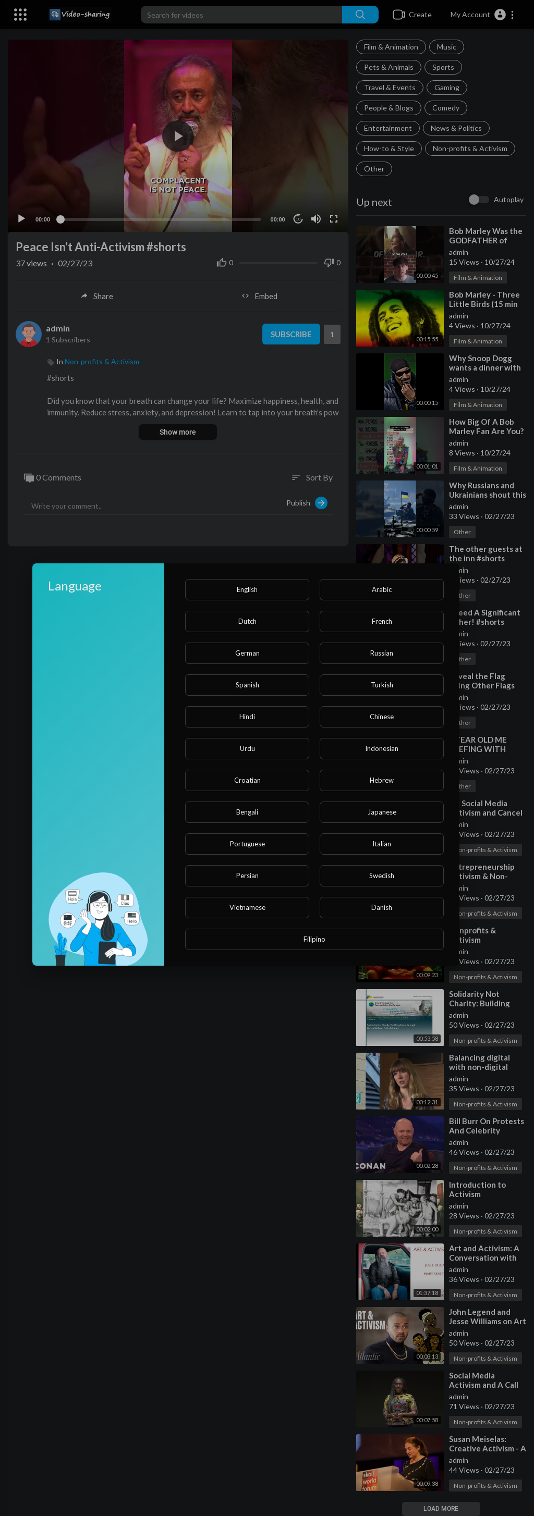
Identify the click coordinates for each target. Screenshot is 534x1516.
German (247, 653)
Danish (381, 907)
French (382, 621)
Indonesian (381, 748)
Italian (381, 844)
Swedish (381, 875)
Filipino (314, 939)
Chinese (382, 716)
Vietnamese (247, 907)
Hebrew (382, 780)
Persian (247, 875)
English (247, 589)
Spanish (247, 685)
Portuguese (247, 844)
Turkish (382, 685)
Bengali (247, 812)
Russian (381, 653)
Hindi (247, 716)
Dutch (247, 621)
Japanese (382, 812)
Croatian (247, 780)
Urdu (247, 748)
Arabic (382, 589)
